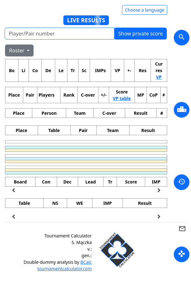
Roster (17, 50)
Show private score (140, 33)
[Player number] (59, 34)
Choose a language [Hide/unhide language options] (144, 10)
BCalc (86, 262)
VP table (122, 98)
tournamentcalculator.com (64, 269)
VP (159, 77)
